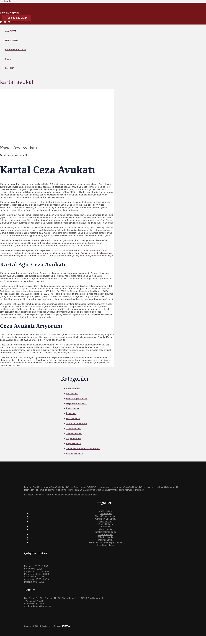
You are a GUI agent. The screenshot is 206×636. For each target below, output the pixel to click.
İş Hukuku (106, 526)
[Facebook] (1, 23)
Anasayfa (10, 31)
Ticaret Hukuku (105, 534)
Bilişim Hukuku (105, 540)
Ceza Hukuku (105, 511)
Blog (8, 59)
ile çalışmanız (64, 362)
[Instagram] (5, 23)
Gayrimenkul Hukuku (105, 519)
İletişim (9, 68)
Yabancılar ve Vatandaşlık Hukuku (105, 542)
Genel (3, 155)
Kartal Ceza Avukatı (18, 148)
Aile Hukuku (106, 513)
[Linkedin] (9, 23)
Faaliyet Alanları (15, 50)
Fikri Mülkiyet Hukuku (105, 516)
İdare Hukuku (105, 521)
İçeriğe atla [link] (5, 1)
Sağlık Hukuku (105, 524)
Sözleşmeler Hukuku (105, 532)
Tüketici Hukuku (106, 537)
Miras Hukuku (105, 529)
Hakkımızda (11, 40)
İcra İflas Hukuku (105, 545)
